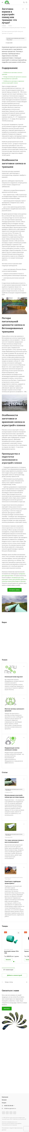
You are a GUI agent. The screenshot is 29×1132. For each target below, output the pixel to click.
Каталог (4, 1100)
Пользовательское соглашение (9, 1125)
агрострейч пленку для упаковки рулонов (14, 579)
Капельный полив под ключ (14, 677)
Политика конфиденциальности (9, 1122)
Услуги (4, 1102)
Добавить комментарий (14, 975)
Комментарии (8, 969)
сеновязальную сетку (18, 577)
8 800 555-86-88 (8, 1105)
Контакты (7, 1008)
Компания (5, 1097)
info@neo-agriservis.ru (10, 1108)
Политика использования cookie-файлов (11, 1123)
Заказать (8, 959)
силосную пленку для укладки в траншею (14, 581)
